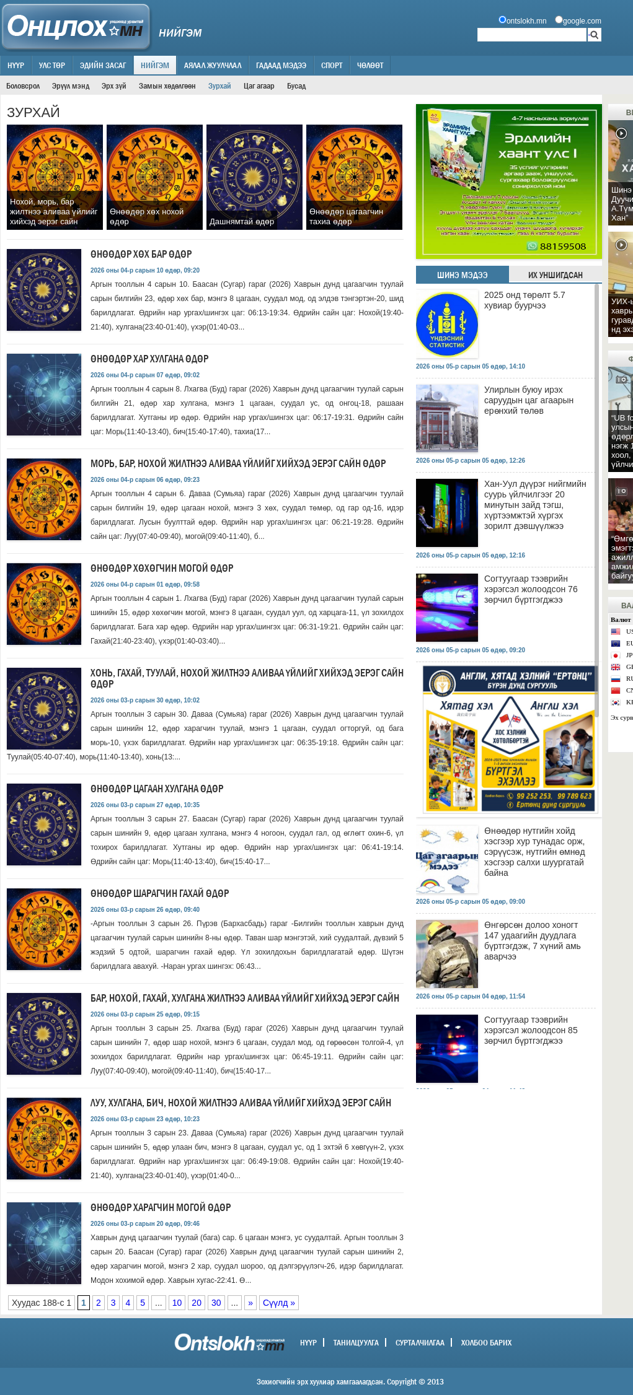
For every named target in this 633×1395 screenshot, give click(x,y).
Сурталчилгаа (420, 1342)
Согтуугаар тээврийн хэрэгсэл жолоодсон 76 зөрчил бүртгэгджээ (531, 589)
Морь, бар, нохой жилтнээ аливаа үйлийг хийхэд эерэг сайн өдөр (238, 463)
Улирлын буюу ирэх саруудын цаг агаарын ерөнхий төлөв (528, 400)
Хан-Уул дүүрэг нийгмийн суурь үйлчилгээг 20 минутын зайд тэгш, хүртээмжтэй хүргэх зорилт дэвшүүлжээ (535, 505)
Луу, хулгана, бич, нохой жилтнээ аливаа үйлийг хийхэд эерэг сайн (241, 1102)
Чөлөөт (370, 65)
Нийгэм (155, 65)
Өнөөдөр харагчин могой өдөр (161, 1207)
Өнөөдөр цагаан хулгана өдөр (157, 788)
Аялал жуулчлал (212, 65)
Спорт (331, 65)
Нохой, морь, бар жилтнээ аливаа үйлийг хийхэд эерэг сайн (54, 211)
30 (216, 1303)
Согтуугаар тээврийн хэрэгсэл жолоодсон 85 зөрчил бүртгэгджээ (531, 1030)
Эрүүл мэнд (70, 85)
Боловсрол (23, 85)
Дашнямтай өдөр (242, 221)
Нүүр (15, 65)
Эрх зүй (114, 85)
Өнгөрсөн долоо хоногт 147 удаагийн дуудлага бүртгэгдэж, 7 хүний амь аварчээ (532, 940)
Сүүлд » (279, 1303)
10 (177, 1303)
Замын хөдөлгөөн (167, 85)
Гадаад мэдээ (281, 65)
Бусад (296, 85)
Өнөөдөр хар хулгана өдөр (149, 358)
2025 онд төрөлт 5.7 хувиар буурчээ (524, 300)
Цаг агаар (259, 85)
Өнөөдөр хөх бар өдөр (141, 254)
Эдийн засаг (103, 65)
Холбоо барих (486, 1342)
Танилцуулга (356, 1342)
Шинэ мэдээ (462, 275)
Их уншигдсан (555, 275)
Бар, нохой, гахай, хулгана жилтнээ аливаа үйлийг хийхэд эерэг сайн (245, 998)
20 (196, 1303)
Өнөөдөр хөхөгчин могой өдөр (162, 568)
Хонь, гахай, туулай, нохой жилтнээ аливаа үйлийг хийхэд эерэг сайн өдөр (247, 679)
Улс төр (52, 65)
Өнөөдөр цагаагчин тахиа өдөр (346, 216)
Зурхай (219, 85)
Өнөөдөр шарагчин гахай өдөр (160, 893)
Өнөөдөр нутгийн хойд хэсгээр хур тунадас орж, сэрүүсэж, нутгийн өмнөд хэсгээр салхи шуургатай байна (534, 852)
